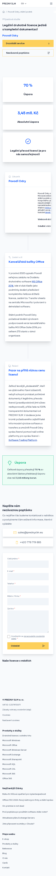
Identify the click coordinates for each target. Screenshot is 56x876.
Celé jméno (12, 559)
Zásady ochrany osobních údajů (16, 710)
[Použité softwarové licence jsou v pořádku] (10, 692)
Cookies (6, 715)
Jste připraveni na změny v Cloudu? (18, 824)
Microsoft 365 (8, 774)
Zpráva (10, 608)
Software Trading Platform (23, 440)
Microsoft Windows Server (14, 750)
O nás (5, 858)
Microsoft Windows (11, 740)
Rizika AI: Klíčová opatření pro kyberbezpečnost (24, 794)
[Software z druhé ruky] (40, 676)
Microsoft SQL (8, 764)
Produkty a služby (10, 844)
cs (22, 3)
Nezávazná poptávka (28, 53)
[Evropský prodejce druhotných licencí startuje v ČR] (31, 668)
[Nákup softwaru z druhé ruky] (4, 668)
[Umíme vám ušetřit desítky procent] (47, 668)
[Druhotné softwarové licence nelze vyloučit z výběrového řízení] (15, 684)
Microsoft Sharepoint (12, 759)
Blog (4, 853)
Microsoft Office (9, 745)
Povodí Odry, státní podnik (20, 12)
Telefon (10, 584)
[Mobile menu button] (51, 3)
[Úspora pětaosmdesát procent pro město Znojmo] (8, 676)
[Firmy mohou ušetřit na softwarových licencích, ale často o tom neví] (28, 692)
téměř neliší (50, 212)
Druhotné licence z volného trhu (16, 736)
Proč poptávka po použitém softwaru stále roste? (25, 812)
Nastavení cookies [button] (11, 720)
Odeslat (28, 645)
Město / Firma (13, 596)
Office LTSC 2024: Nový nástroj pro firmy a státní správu (27, 800)
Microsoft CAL (8, 769)
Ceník (5, 863)
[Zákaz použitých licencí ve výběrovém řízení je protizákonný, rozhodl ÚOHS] (43, 684)
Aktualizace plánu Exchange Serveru (18, 818)
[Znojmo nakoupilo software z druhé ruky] (16, 668)
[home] (3, 12)
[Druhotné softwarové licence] (22, 676)
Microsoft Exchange (11, 755)
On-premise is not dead (13, 806)
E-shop (5, 839)
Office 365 (7, 778)
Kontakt (6, 867)
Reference (7, 848)
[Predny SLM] (9, 3)
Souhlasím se (28, 637)
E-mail (10, 571)
